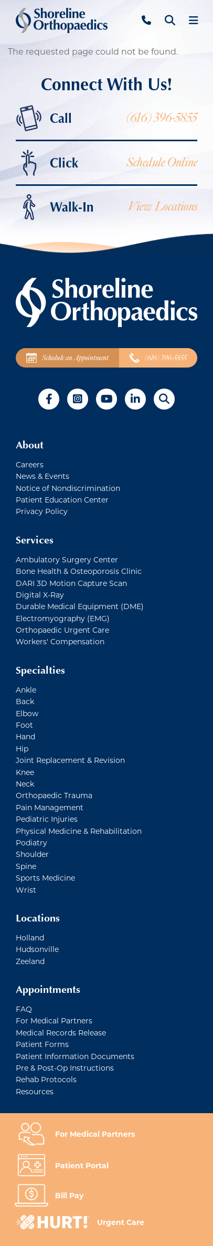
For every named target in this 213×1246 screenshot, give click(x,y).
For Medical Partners (54, 1020)
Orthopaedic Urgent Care (62, 630)
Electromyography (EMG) (63, 618)
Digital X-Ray (40, 595)
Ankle (26, 690)
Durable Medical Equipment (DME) (80, 606)
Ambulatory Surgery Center (67, 559)
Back (25, 701)
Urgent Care (120, 1222)
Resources (35, 1091)
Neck (25, 784)
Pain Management (49, 807)
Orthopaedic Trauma (54, 795)
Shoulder (32, 854)
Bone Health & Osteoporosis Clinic (79, 571)
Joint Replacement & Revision (70, 760)
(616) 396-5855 (161, 117)
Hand (25, 736)
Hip (22, 748)
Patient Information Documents (75, 1056)
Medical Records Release (61, 1033)
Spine (26, 866)
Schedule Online (161, 162)
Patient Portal (82, 1165)
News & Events (42, 476)
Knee (25, 772)
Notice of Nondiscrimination (68, 488)
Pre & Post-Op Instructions (65, 1068)
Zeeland (30, 961)
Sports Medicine (45, 878)
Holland (30, 938)
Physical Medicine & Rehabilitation (79, 831)
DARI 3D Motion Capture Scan (71, 583)
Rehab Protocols (46, 1079)
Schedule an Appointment (67, 357)
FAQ (24, 1009)
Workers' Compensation (60, 641)
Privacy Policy (42, 511)
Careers (30, 464)
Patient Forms (42, 1044)
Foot (24, 725)
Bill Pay (69, 1195)
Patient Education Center (62, 500)
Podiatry (31, 842)
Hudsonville (37, 949)
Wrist (26, 890)
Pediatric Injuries (47, 819)
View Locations (162, 206)
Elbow (27, 713)
